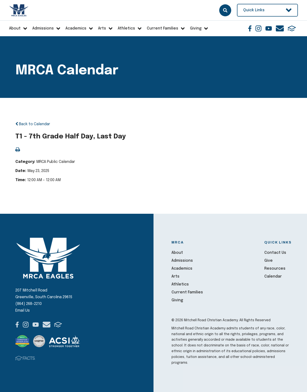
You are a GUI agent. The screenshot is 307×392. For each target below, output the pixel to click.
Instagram (258, 28)
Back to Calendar (32, 124)
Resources (274, 269)
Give (268, 261)
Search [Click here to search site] (225, 10)
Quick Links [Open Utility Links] (267, 10)
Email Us (22, 311)
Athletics (180, 284)
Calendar (273, 276)
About (177, 253)
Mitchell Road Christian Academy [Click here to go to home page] (19, 10)
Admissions (182, 261)
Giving (177, 300)
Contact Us (275, 253)
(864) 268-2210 (28, 304)
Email (280, 28)
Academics (181, 269)
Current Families (187, 292)
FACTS (292, 28)
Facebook (250, 28)
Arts (175, 276)
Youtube (268, 28)
